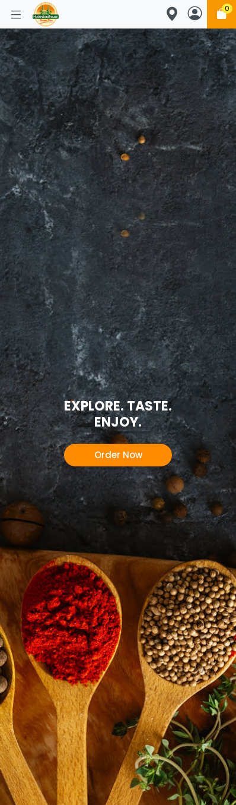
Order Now (118, 455)
